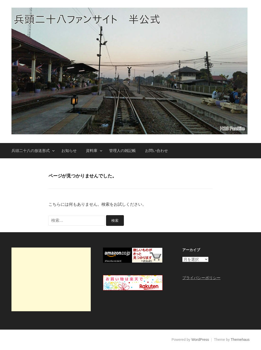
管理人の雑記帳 (122, 150)
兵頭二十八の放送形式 (30, 150)
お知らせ (69, 150)
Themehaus (240, 340)
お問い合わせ (156, 150)
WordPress (200, 340)
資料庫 (91, 150)
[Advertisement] (51, 279)
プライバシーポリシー (201, 278)
